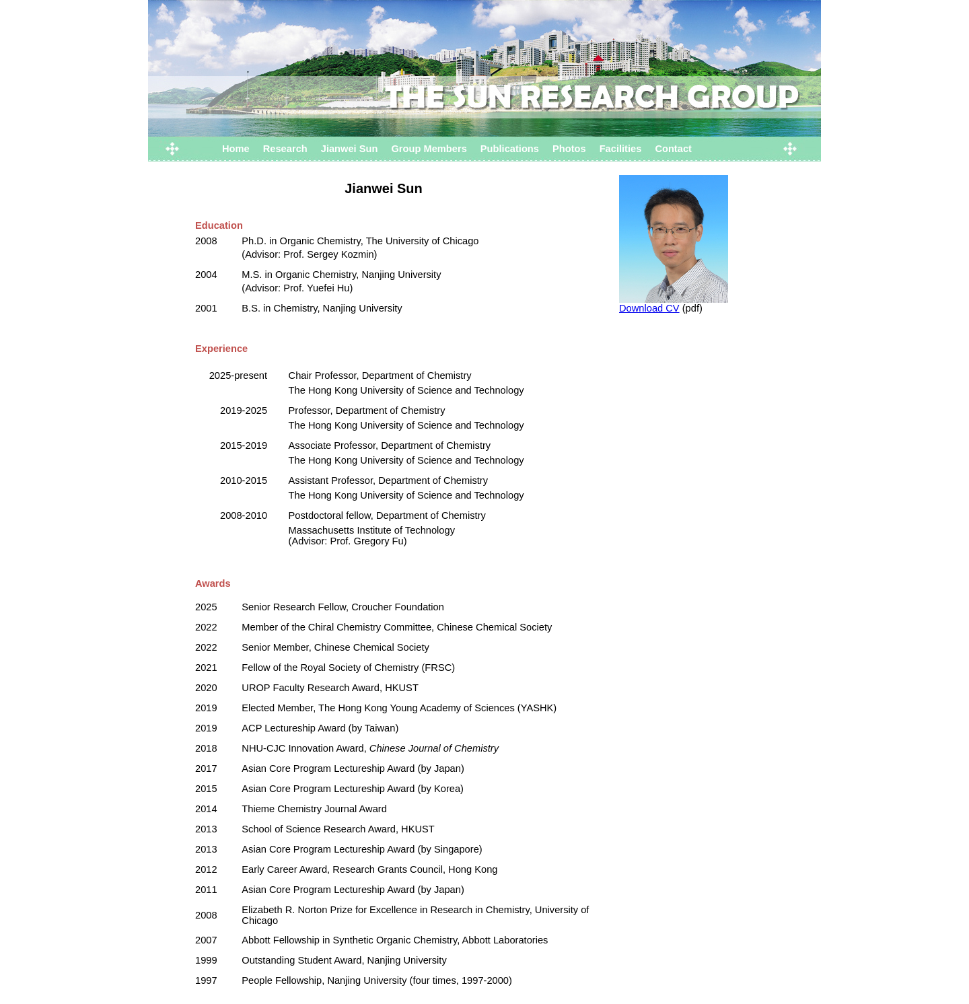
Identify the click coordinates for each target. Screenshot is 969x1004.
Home (236, 148)
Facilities (621, 148)
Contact (673, 148)
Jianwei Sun (349, 148)
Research (285, 148)
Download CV (649, 308)
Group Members (428, 148)
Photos (569, 148)
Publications (509, 148)
